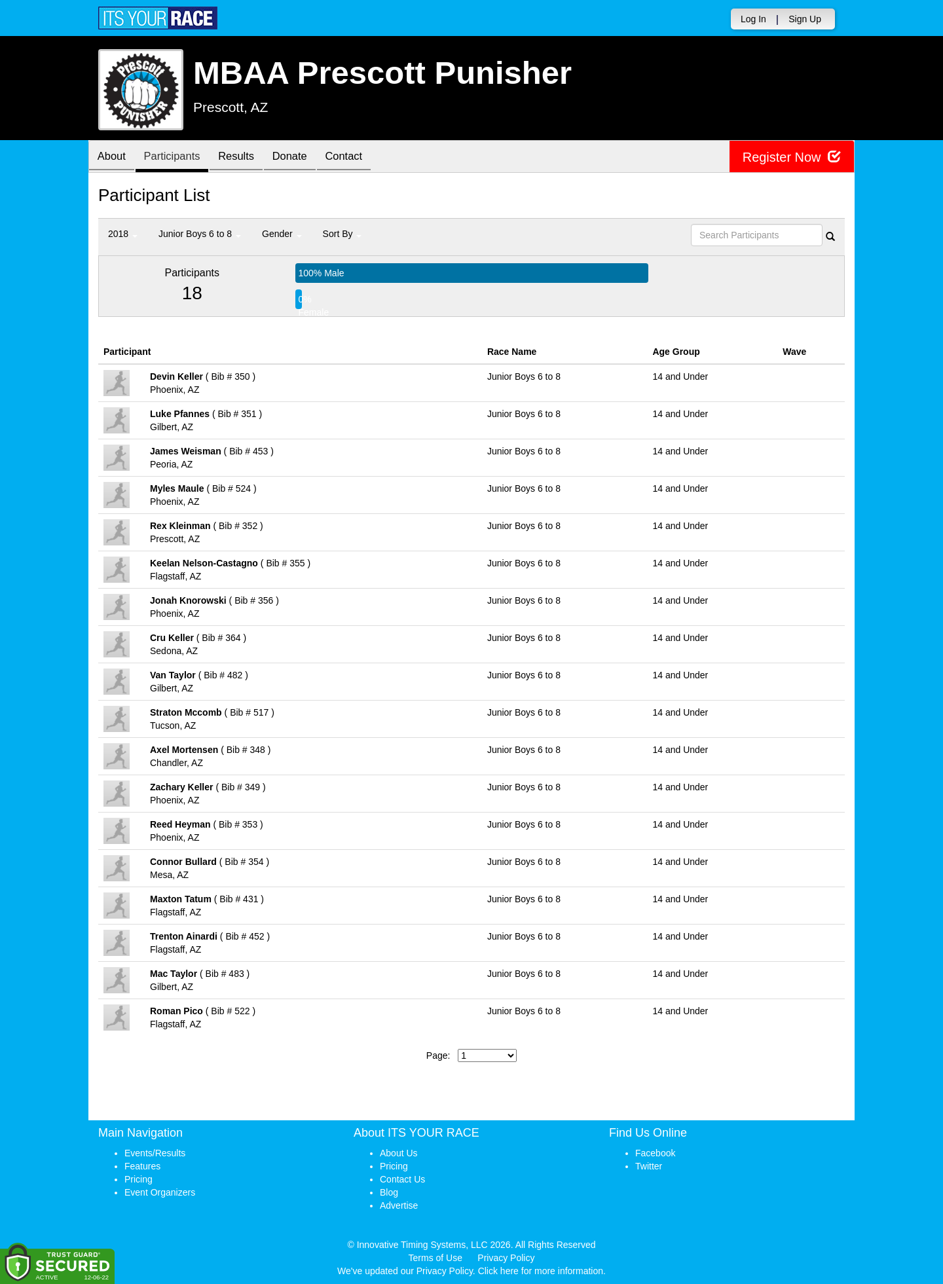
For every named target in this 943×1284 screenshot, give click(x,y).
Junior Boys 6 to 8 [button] (199, 234)
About (113, 157)
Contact (360, 157)
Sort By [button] (342, 234)
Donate (302, 157)
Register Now (791, 156)
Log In (753, 19)
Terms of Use (435, 1258)
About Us (399, 1153)
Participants (177, 157)
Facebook (655, 1153)
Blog (389, 1192)
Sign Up (804, 19)
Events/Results (154, 1153)
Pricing (138, 1179)
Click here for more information (540, 1271)
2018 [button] (123, 234)
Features (142, 1166)
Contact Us (402, 1179)
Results (245, 157)
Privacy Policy (505, 1258)
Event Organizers (159, 1192)
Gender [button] (282, 234)
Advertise (399, 1205)
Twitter (648, 1166)
